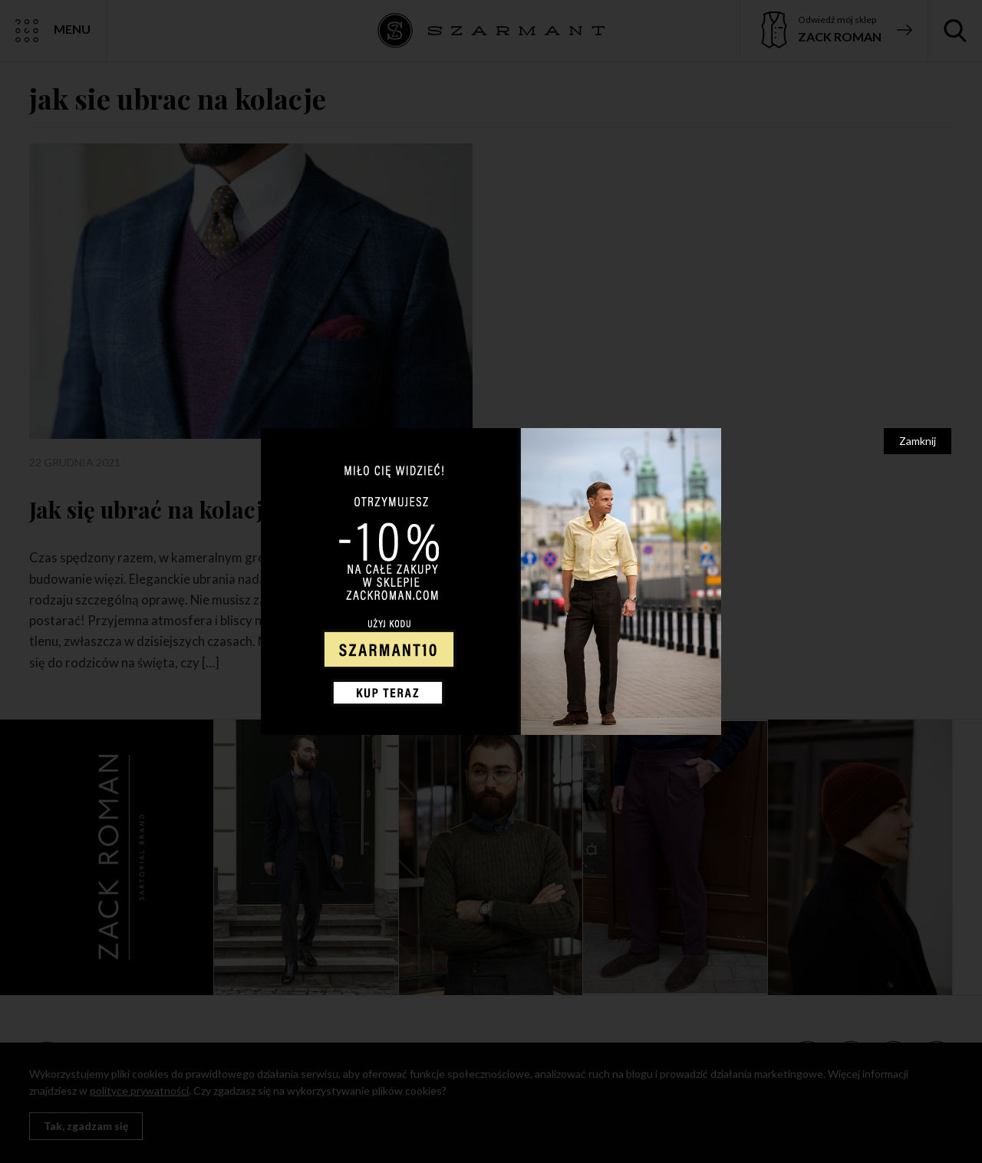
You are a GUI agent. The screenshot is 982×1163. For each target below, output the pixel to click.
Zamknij (917, 440)
